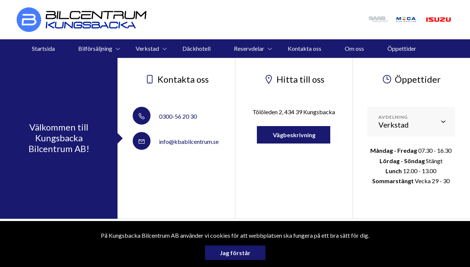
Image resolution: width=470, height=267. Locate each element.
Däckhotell (196, 48)
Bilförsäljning (95, 48)
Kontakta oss (304, 48)
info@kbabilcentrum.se (176, 141)
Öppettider (401, 48)
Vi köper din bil (224, 66)
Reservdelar (249, 48)
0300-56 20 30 (165, 116)
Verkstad (147, 48)
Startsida (43, 48)
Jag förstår (235, 252)
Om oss (354, 48)
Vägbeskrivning (293, 134)
